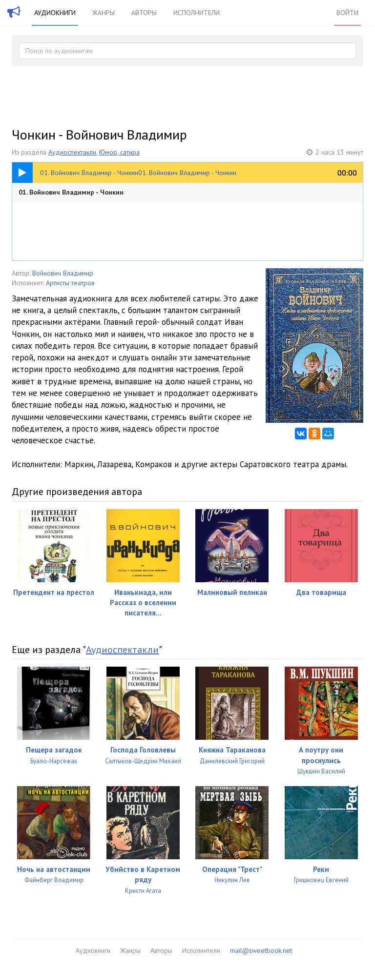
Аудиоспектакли (72, 152)
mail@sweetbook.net (261, 950)
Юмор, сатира (119, 152)
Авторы (144, 12)
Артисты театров (70, 282)
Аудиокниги (55, 12)
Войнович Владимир (62, 273)
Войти (347, 12)
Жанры (103, 12)
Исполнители (196, 12)
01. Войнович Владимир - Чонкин (71, 192)
